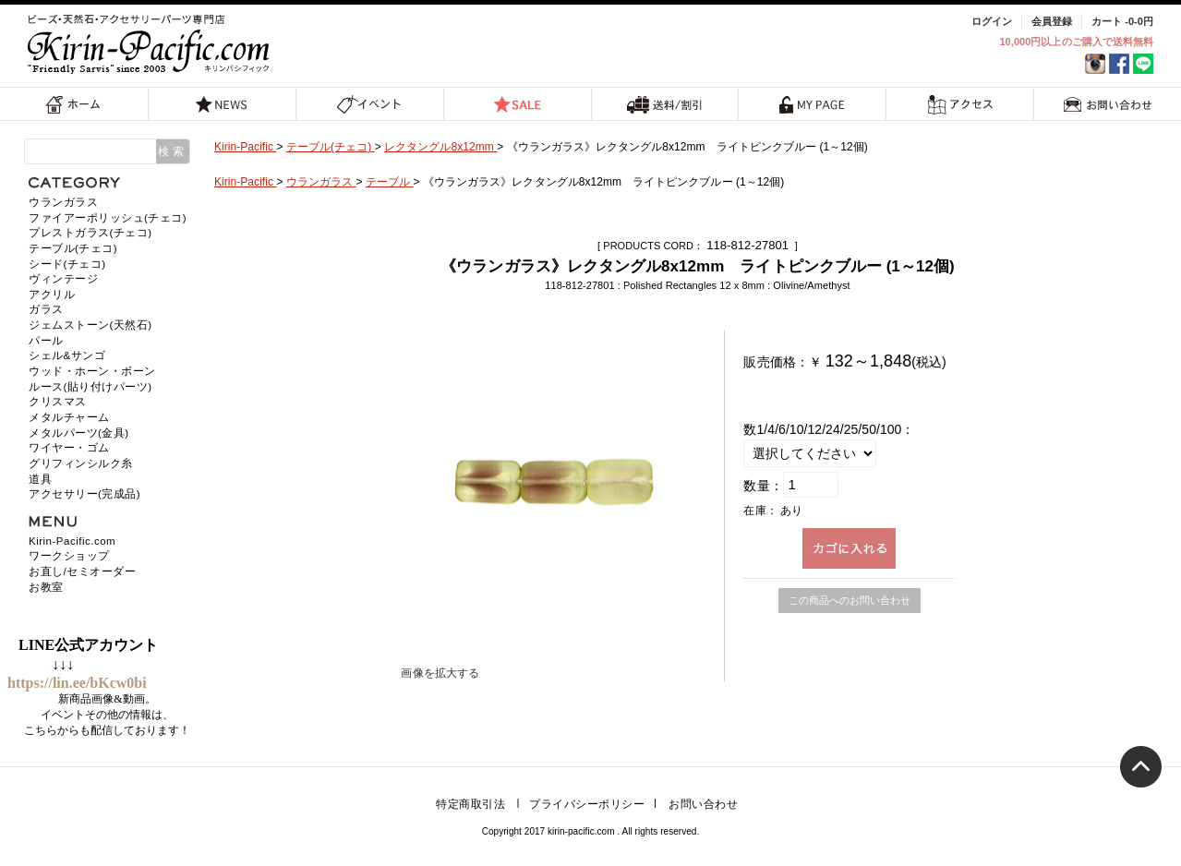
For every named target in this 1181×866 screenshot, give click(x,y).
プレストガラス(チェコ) (90, 232)
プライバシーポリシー (587, 804)
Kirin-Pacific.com (72, 541)
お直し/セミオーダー (82, 571)
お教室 (46, 587)
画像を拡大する (439, 673)
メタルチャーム (69, 417)
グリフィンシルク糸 (81, 463)
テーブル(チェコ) (73, 248)
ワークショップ (69, 555)
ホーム (74, 104)
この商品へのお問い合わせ (849, 600)
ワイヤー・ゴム (69, 447)
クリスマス (58, 401)
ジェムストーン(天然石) (90, 325)
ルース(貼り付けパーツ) (90, 386)
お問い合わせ (1108, 104)
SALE (517, 104)
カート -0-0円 (1122, 21)
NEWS (221, 104)
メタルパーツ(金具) (79, 433)
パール (46, 340)
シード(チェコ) (67, 264)
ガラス (46, 309)
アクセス (959, 104)
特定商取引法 (470, 804)
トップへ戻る (1141, 766)
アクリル (52, 294)
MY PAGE (812, 104)
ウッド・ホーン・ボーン (92, 371)
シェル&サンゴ (67, 355)
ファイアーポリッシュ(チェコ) (108, 217)
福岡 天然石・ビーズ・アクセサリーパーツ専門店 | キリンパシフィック (151, 44)
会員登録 (1051, 21)
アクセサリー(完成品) (84, 493)
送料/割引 (664, 104)
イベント (369, 104)
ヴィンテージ (63, 278)
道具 (40, 479)
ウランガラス (63, 202)
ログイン (991, 21)
